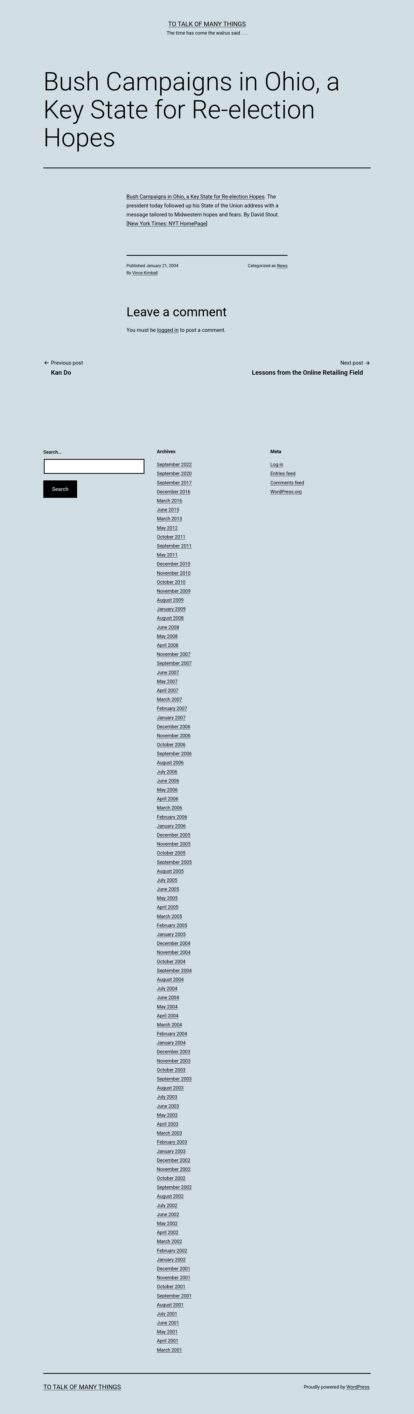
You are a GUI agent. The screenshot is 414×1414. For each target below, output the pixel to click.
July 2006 (167, 772)
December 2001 (173, 1268)
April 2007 (167, 690)
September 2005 (174, 862)
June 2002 (168, 1214)
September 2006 (174, 753)
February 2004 (172, 1033)
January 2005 (171, 934)
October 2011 (171, 537)
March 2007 (169, 699)
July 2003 (167, 1097)
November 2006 (174, 735)
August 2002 (170, 1196)
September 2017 (174, 482)
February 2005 (172, 925)
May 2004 (167, 1006)
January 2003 (171, 1151)
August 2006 (170, 762)
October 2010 (171, 582)
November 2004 (174, 952)
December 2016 (173, 491)
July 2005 (167, 880)
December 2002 (173, 1160)
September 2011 (174, 546)
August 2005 (170, 871)
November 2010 (174, 573)
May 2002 (167, 1223)
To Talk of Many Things (207, 24)
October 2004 (171, 961)
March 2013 (169, 518)
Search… (52, 452)
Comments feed (287, 482)
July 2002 (167, 1205)
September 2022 (174, 464)
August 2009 (170, 600)
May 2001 (167, 1331)
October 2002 (171, 1178)
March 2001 (169, 1350)
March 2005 (169, 916)
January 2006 (171, 826)
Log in (276, 464)
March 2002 (169, 1241)
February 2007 (172, 708)
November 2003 (174, 1061)
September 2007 (174, 663)
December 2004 (173, 943)
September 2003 (174, 1079)
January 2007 (171, 717)
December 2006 (173, 726)
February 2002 (172, 1250)
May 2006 (167, 789)
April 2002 (167, 1232)
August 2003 (170, 1088)
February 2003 (172, 1142)
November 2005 (174, 844)
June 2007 (168, 672)
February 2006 (172, 817)
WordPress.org (286, 491)
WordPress (357, 1387)
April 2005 (167, 907)
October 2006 (171, 744)
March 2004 (169, 1024)
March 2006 (169, 807)
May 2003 (167, 1115)
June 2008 (168, 627)
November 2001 (174, 1277)
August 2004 (170, 979)
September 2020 (174, 473)
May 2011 (167, 555)
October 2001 (171, 1286)
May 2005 (167, 898)
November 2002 (174, 1169)
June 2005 (168, 889)
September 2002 (174, 1187)
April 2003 (167, 1124)
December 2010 (173, 564)
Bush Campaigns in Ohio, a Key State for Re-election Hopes (195, 196)
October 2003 (171, 1070)
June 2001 (168, 1322)
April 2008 (167, 645)
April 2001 (167, 1340)
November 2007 (174, 654)
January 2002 (171, 1259)
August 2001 (170, 1305)
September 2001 (174, 1296)
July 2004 (167, 988)
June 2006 (168, 781)
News (282, 265)
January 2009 (171, 609)
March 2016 (169, 500)
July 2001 (167, 1313)
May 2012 (167, 528)
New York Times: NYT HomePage (167, 223)
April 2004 (167, 1015)
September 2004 (174, 970)
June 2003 (168, 1106)
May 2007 (167, 681)
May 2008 (167, 636)
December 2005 (173, 835)
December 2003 (173, 1051)
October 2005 (171, 853)
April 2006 (167, 798)
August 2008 (170, 618)
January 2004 (171, 1042)
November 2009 (174, 591)
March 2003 (169, 1133)
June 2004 (168, 997)
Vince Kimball (145, 272)
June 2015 (168, 509)
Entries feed (282, 473)
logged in (167, 330)
